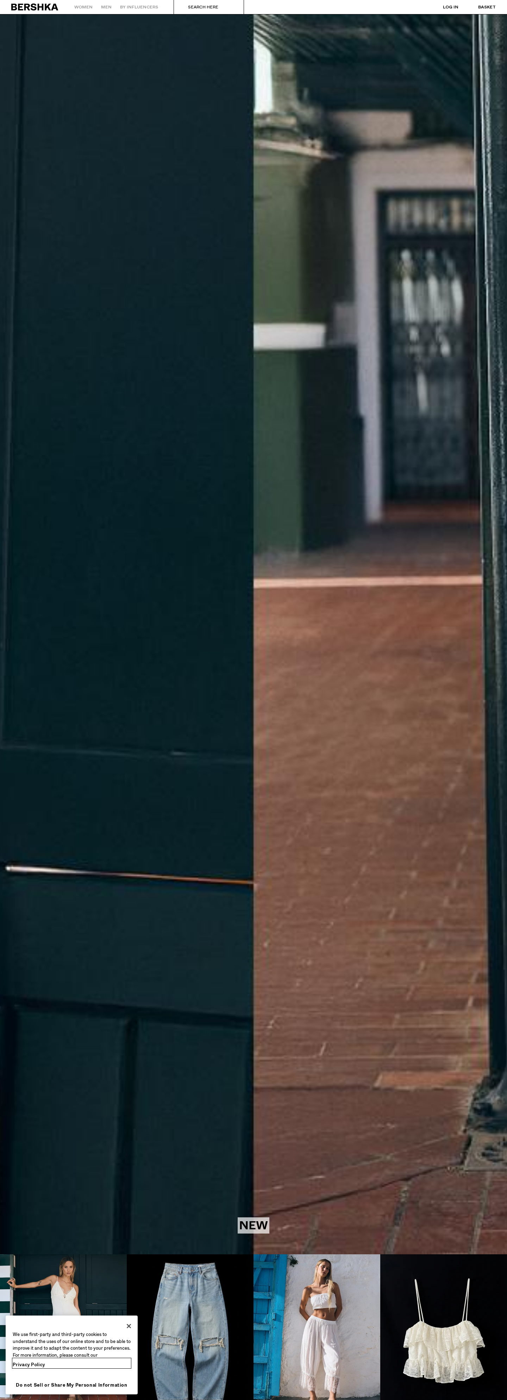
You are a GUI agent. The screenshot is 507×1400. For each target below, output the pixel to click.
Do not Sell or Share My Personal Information (71, 1385)
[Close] (129, 1326)
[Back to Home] (35, 7)
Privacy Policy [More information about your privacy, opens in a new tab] (29, 1364)
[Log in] (443, 7)
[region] (72, 1355)
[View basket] (480, 7)
